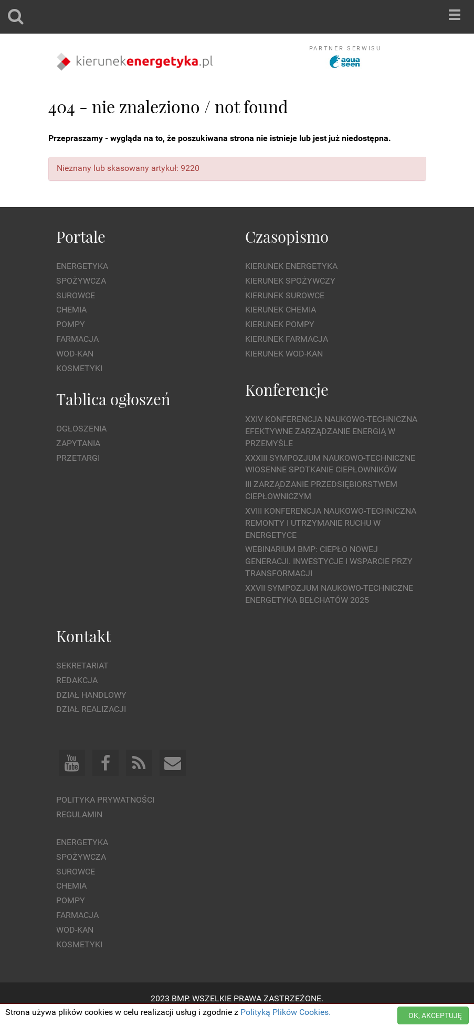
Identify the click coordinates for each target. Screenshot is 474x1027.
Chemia (71, 310)
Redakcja (77, 680)
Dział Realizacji (91, 709)
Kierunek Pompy (279, 324)
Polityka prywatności (105, 800)
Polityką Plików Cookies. (285, 1012)
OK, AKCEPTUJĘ (435, 1015)
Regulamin (79, 814)
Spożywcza (81, 281)
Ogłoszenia (81, 429)
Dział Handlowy (91, 695)
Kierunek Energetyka (291, 266)
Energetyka (82, 266)
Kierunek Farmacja (286, 339)
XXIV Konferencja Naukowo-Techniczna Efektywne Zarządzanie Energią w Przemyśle (331, 431)
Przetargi (78, 458)
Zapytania (78, 443)
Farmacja (77, 339)
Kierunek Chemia (280, 310)
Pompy (70, 324)
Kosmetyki (79, 368)
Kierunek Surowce (284, 295)
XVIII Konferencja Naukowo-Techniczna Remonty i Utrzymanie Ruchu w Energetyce (330, 523)
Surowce (75, 295)
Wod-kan (74, 354)
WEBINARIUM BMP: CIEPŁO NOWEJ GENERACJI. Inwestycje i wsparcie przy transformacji (329, 561)
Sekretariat (82, 666)
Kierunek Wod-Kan (284, 354)
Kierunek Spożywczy (290, 281)
